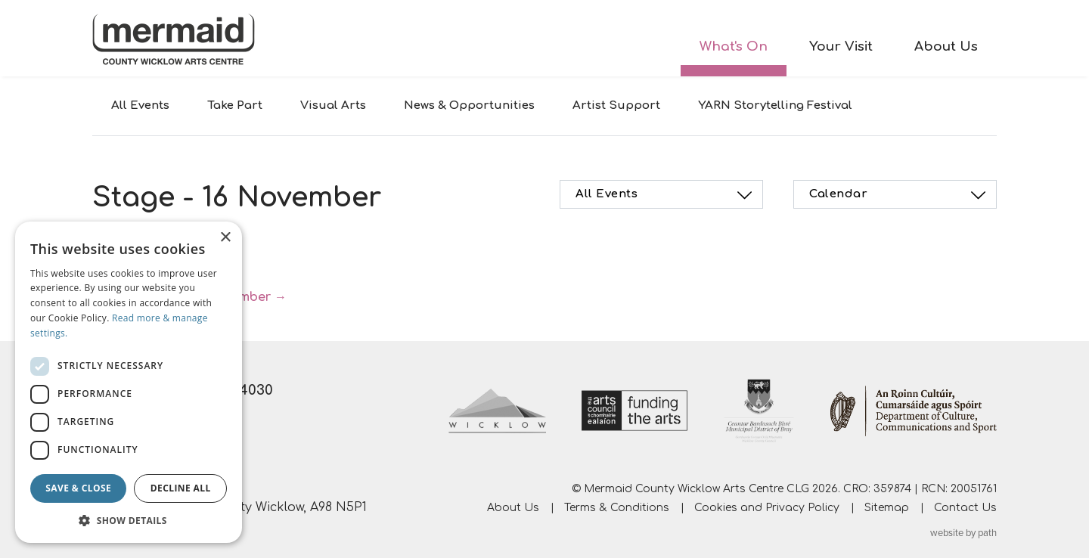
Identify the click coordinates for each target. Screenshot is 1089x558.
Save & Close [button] (78, 488)
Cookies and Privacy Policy (766, 507)
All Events (140, 105)
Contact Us (965, 507)
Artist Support (616, 105)
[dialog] (128, 382)
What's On (734, 46)
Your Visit (841, 46)
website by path (963, 533)
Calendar (899, 195)
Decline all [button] (180, 488)
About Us (946, 46)
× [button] (225, 237)
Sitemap (886, 507)
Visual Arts (333, 105)
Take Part (234, 105)
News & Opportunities (469, 105)
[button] (128, 520)
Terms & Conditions (616, 507)
